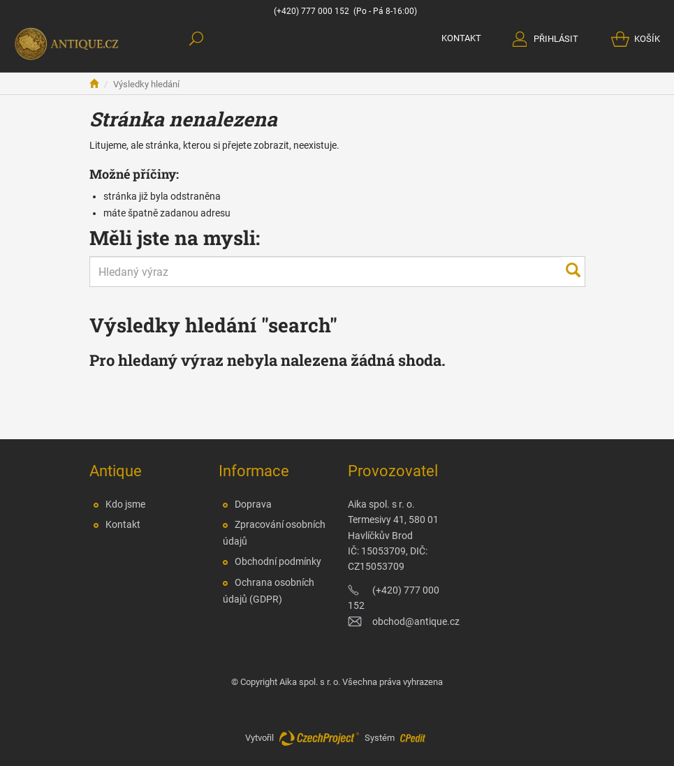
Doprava (253, 504)
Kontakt (122, 524)
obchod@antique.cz (416, 621)
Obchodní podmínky (278, 561)
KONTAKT (461, 38)
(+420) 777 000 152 (311, 11)
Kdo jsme (125, 504)
